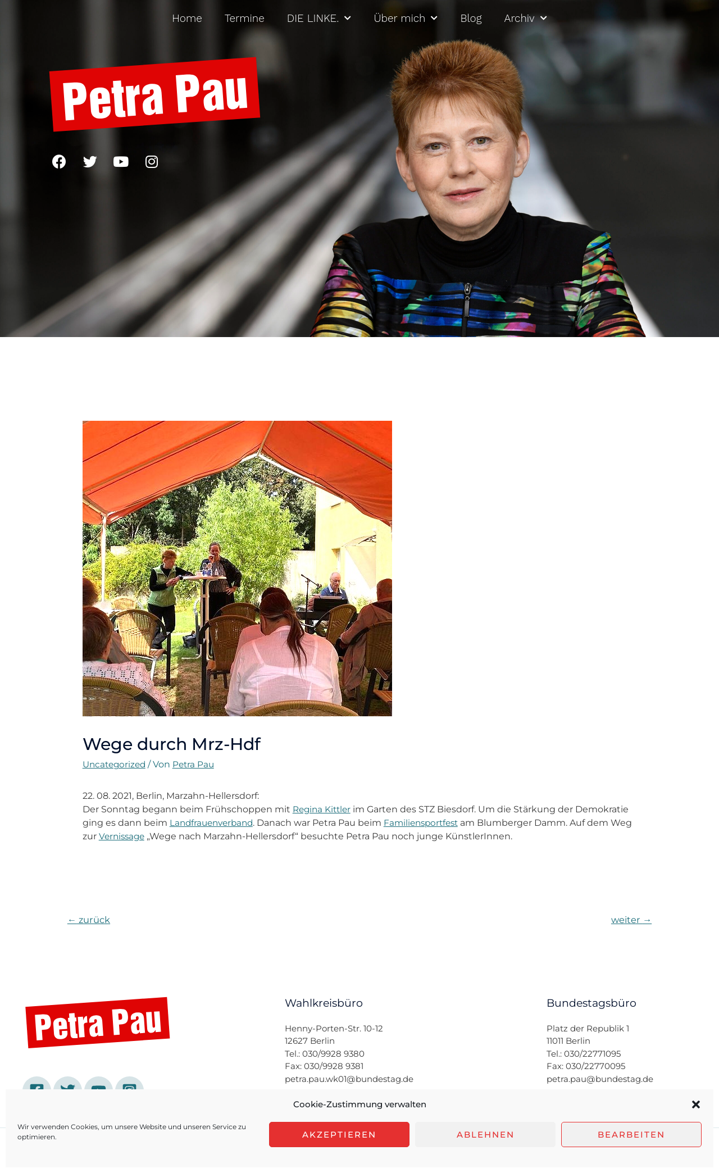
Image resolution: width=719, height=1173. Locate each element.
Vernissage (146, 836)
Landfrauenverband (214, 822)
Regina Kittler (323, 809)
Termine (245, 18)
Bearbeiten (631, 1134)
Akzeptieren (339, 1134)
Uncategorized (116, 764)
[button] (696, 1104)
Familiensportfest (428, 822)
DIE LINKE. (319, 18)
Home (187, 18)
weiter (630, 920)
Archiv (525, 18)
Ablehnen (486, 1134)
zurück (90, 920)
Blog (470, 18)
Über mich (406, 18)
